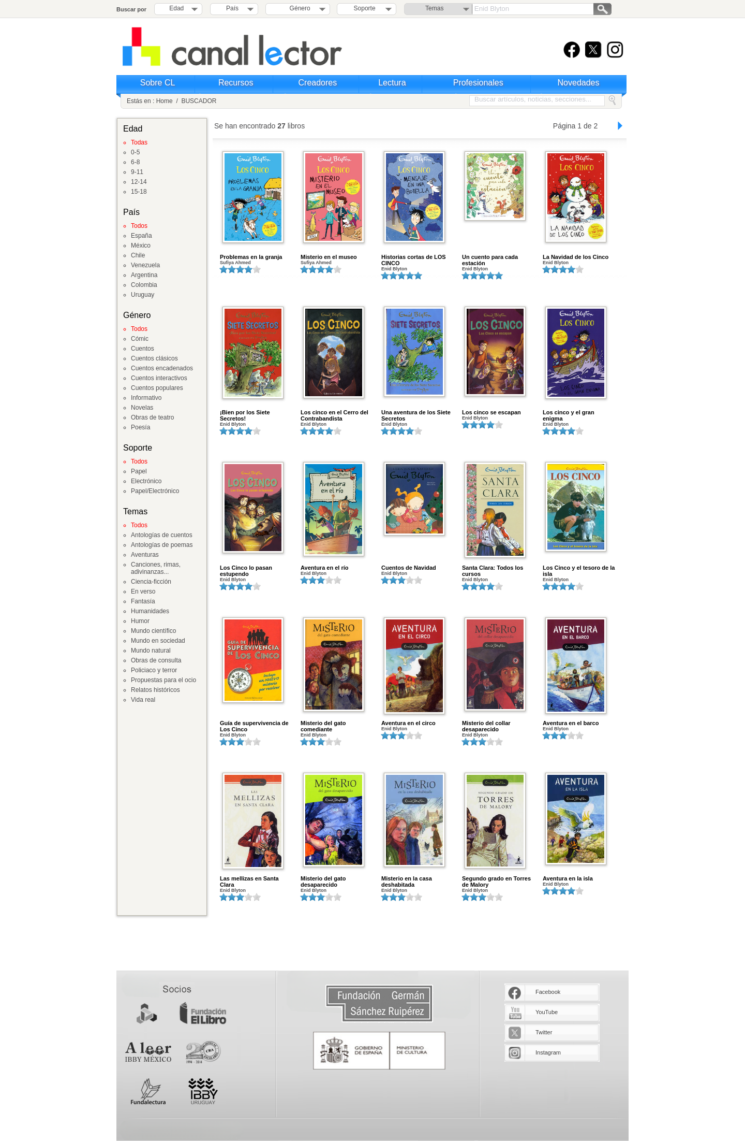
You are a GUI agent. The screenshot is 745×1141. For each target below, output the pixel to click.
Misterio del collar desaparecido (486, 726)
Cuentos (142, 348)
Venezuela (145, 265)
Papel (139, 471)
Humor (140, 621)
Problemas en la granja (251, 257)
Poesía (140, 427)
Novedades (579, 82)
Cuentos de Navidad (408, 568)
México (141, 245)
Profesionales (478, 82)
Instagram (548, 1052)
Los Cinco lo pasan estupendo (246, 571)
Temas (434, 8)
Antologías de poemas (161, 544)
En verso (143, 591)
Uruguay (142, 294)
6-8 (135, 162)
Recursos (236, 82)
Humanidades (150, 611)
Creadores (318, 82)
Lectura (392, 82)
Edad (176, 8)
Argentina (144, 275)
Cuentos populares (157, 388)
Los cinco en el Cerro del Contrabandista (334, 415)
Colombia (144, 284)
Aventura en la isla (568, 878)
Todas (139, 142)
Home (164, 101)
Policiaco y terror (154, 670)
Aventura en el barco (571, 723)
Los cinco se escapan (491, 412)
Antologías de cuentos (161, 535)
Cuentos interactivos (159, 378)
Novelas (142, 407)
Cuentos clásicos (154, 358)
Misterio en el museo (329, 257)
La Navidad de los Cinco (575, 257)
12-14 (139, 181)
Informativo (146, 397)
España (141, 235)
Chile (138, 255)
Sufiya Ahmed (235, 262)
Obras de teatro (152, 417)
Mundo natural (151, 650)
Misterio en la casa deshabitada (406, 881)
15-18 (139, 191)
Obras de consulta (156, 660)
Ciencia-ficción (151, 581)
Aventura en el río (325, 568)
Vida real (143, 699)
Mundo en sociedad (158, 640)
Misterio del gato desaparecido (323, 881)
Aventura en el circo (408, 723)
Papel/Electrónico (155, 491)
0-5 (135, 152)
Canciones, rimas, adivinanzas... (156, 568)
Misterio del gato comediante (323, 726)
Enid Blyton (394, 268)
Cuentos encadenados (162, 368)
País (232, 8)
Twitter (543, 1032)
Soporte (365, 8)
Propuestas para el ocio (163, 680)
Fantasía (143, 601)
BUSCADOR (198, 101)
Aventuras (145, 554)
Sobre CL (157, 82)
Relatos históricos (155, 690)
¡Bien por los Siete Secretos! (245, 415)
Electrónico (146, 481)
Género (298, 8)
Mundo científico (153, 630)
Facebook (547, 992)
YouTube (546, 1012)
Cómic (139, 338)
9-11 (137, 172)
